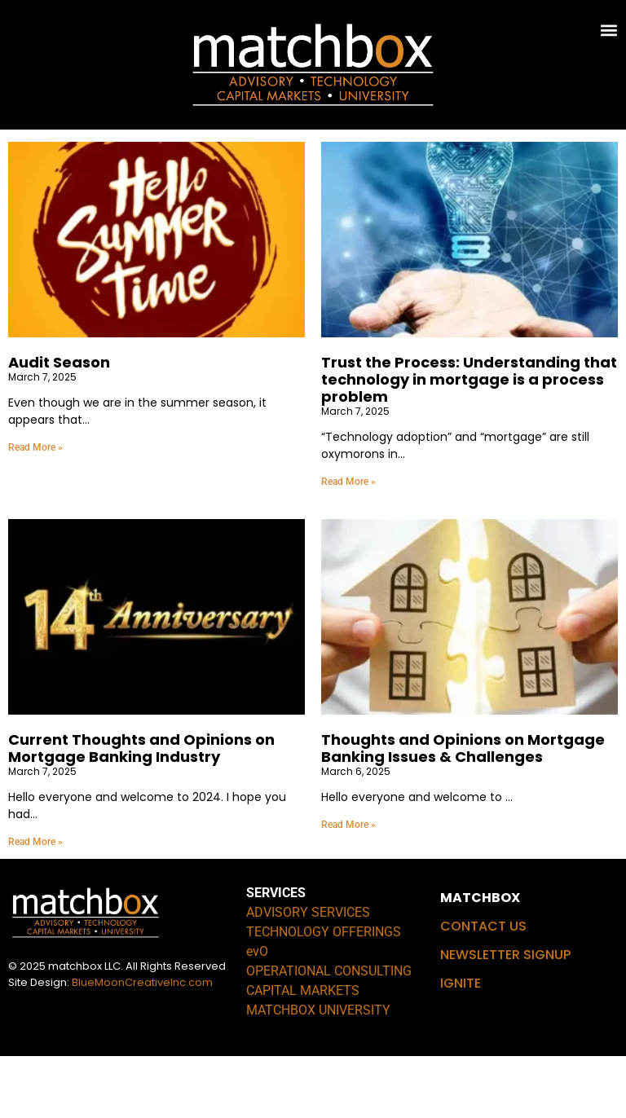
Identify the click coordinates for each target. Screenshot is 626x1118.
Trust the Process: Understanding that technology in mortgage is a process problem (469, 442)
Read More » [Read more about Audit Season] (35, 509)
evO (257, 1013)
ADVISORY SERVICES (308, 974)
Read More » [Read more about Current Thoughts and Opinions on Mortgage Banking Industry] (35, 903)
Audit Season (59, 425)
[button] (609, 29)
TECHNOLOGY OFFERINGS (323, 993)
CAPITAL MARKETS (302, 1052)
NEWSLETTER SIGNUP (505, 1016)
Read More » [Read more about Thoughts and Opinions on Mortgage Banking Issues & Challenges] (348, 886)
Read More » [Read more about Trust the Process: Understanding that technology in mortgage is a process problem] (348, 543)
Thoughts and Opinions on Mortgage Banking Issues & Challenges (463, 810)
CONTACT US (483, 988)
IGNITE (460, 1046)
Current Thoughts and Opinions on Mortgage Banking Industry (141, 810)
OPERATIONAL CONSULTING (329, 1033)
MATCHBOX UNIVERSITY (318, 1072)
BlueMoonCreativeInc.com (142, 1044)
